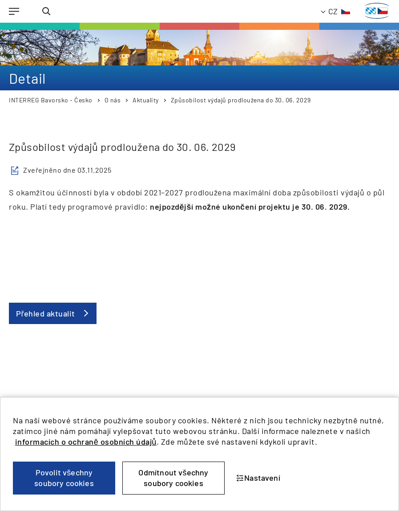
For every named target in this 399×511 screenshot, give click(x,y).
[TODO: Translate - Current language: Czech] (335, 11)
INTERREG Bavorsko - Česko (51, 100)
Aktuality (146, 100)
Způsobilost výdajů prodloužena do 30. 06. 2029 (241, 100)
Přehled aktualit (45, 313)
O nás (113, 100)
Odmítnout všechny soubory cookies (173, 477)
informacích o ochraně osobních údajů (86, 441)
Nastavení (258, 478)
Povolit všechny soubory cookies (64, 477)
